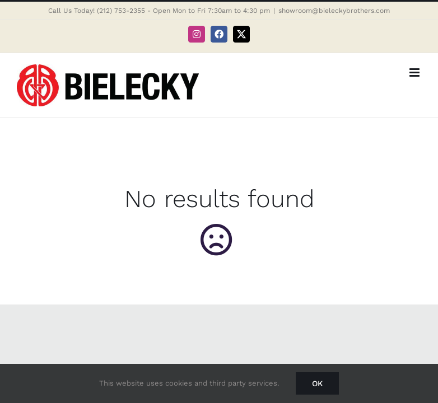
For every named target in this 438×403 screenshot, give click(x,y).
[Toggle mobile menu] (415, 72)
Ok (317, 383)
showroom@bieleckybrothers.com (334, 11)
